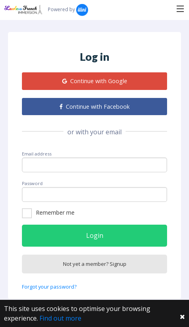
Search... (112, 8)
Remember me (55, 212)
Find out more (60, 318)
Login (94, 235)
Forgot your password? (49, 286)
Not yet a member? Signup (94, 263)
